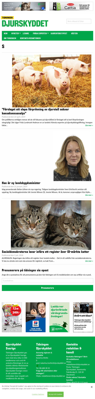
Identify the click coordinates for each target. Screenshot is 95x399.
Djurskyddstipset (59, 33)
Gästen (74, 33)
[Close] (91, 387)
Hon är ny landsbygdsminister (21, 183)
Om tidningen (10, 38)
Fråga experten (40, 33)
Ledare (26, 33)
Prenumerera (47, 288)
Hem (5, 33)
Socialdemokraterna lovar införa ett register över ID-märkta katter (45, 252)
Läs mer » (89, 125)
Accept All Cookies (55, 394)
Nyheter (15, 33)
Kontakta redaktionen (30, 38)
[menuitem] (5, 33)
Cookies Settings (38, 394)
